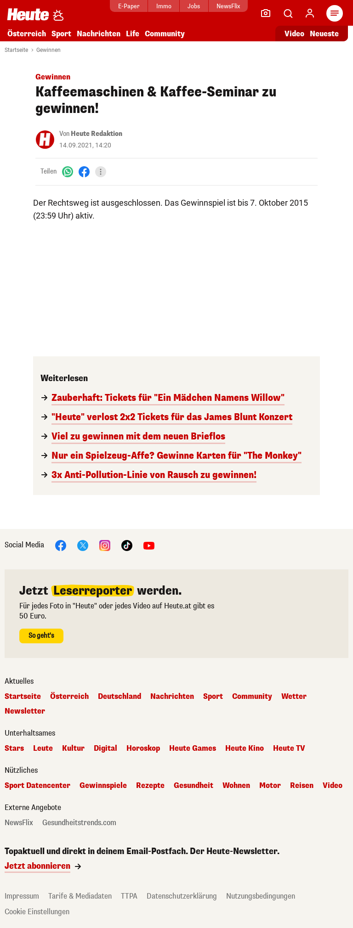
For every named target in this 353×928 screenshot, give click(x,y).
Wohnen (236, 785)
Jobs (193, 6)
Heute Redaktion (96, 133)
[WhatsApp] (67, 171)
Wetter (294, 696)
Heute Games (192, 748)
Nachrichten (98, 34)
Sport (61, 34)
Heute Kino (244, 748)
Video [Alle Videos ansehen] (294, 34)
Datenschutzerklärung (182, 896)
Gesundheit (193, 785)
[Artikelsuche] (287, 13)
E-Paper (128, 6)
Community (165, 34)
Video (332, 785)
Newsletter (25, 711)
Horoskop (143, 748)
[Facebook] (84, 171)
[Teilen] (100, 172)
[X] (82, 545)
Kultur (73, 748)
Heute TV (289, 748)
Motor (270, 785)
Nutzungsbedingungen (260, 896)
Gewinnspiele (103, 785)
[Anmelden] (309, 13)
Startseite (16, 50)
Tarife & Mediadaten (80, 896)
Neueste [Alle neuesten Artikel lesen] (324, 34)
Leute (43, 748)
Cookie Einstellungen (37, 912)
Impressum (22, 896)
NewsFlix (227, 6)
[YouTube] (148, 545)
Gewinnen (48, 50)
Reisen (301, 785)
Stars (14, 748)
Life (132, 34)
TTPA (129, 896)
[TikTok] (126, 545)
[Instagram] (104, 545)
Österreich (26, 34)
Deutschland (119, 696)
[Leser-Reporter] (265, 13)
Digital (105, 748)
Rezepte (150, 785)
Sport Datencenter (37, 785)
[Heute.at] (28, 14)
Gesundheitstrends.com (79, 822)
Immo (163, 6)
